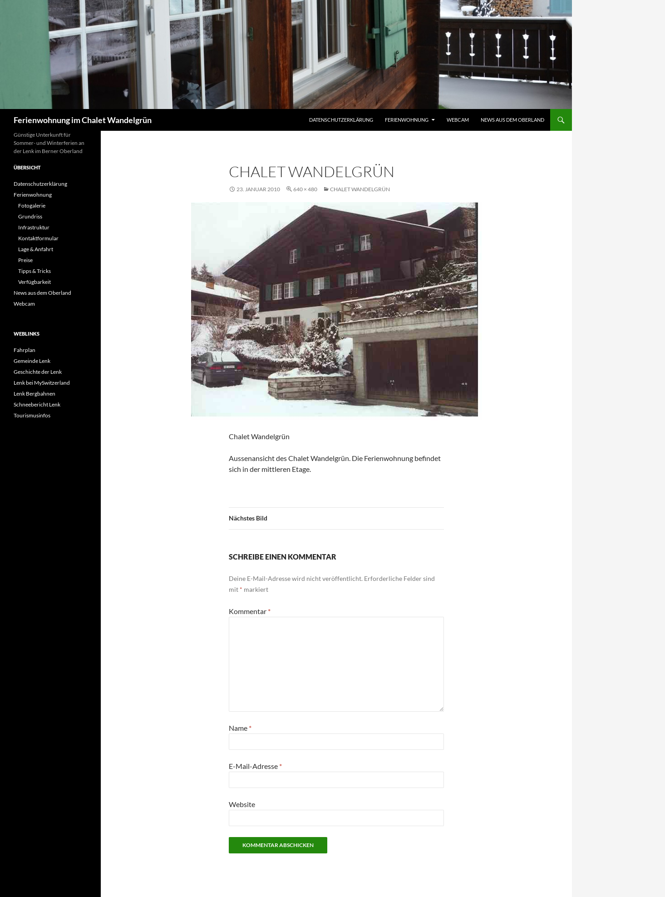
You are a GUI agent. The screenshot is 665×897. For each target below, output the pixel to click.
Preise (25, 260)
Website (242, 804)
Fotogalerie (31, 205)
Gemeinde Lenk (32, 360)
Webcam (458, 120)
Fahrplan (24, 350)
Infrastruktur (33, 227)
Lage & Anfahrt (35, 249)
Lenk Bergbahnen (34, 393)
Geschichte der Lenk (38, 371)
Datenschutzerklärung (341, 120)
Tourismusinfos (32, 415)
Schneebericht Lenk (37, 404)
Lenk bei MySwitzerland (42, 382)
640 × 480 (305, 189)
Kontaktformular (38, 238)
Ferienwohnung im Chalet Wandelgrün (83, 120)
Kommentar (250, 611)
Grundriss (30, 216)
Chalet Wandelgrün (360, 189)
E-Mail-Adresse (255, 766)
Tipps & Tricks (34, 271)
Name (240, 728)
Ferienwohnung (407, 120)
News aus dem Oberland (512, 120)
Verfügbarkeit (34, 281)
